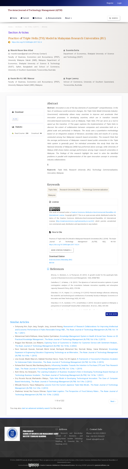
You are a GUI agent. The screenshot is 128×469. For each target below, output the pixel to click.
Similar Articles (19, 322)
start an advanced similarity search (36, 408)
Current (25, 18)
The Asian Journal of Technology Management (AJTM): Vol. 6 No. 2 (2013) (75, 339)
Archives (37, 18)
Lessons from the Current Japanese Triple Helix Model (67, 385)
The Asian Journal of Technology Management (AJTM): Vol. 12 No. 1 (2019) (51, 369)
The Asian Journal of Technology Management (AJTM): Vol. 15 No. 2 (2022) (46, 346)
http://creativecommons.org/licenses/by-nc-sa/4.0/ (75, 221)
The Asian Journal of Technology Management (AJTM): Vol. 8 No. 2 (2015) (73, 362)
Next (113, 401)
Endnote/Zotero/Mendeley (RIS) (60, 260)
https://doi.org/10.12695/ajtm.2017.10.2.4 (27, 42)
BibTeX (51, 263)
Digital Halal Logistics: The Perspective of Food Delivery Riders (73, 391)
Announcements (53, 18)
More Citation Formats (61, 250)
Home (13, 18)
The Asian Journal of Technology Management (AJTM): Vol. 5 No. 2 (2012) (61, 382)
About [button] (68, 18)
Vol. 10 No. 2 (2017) (32, 27)
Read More (111, 314)
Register (110, 3)
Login (119, 3)
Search (113, 18)
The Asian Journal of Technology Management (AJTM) (35, 10)
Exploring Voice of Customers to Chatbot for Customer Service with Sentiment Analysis (81, 343)
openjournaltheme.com (102, 465)
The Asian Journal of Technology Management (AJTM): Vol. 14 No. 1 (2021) (72, 375)
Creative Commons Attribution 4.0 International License (57, 465)
